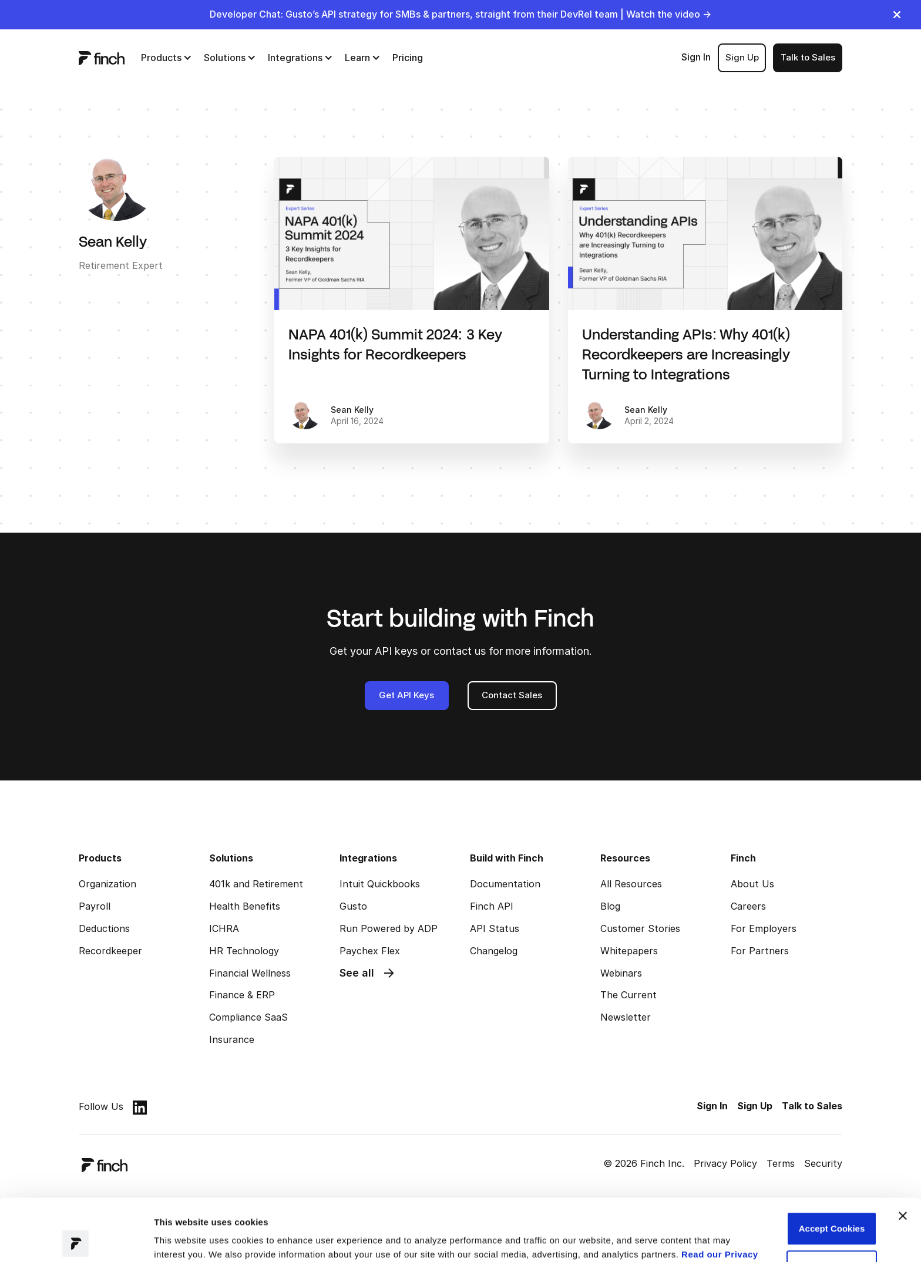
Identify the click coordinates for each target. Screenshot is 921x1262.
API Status (494, 928)
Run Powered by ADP (389, 928)
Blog (610, 906)
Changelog (493, 951)
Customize (831, 1205)
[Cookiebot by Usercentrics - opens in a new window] (76, 1239)
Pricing (407, 57)
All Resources (631, 884)
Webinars (621, 973)
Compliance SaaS (248, 1017)
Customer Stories (640, 928)
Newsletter (625, 1017)
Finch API (491, 906)
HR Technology (244, 951)
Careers (748, 906)
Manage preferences (197, 1239)
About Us (752, 884)
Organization (107, 884)
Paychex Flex (370, 951)
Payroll (94, 906)
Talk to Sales (808, 57)
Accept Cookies (832, 1167)
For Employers (763, 928)
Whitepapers (629, 951)
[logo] (102, 57)
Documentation (505, 884)
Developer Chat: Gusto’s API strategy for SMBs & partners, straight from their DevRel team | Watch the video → (460, 14)
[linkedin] (140, 1107)
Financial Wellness (250, 973)
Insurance (231, 1039)
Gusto (353, 906)
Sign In (696, 57)
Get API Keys (406, 695)
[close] (897, 15)
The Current (628, 995)
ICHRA (224, 928)
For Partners (760, 951)
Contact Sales (512, 695)
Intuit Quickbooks (380, 884)
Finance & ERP (242, 995)
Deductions (104, 928)
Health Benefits (244, 906)
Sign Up (742, 57)
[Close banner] (903, 1154)
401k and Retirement (256, 884)
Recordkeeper (110, 951)
